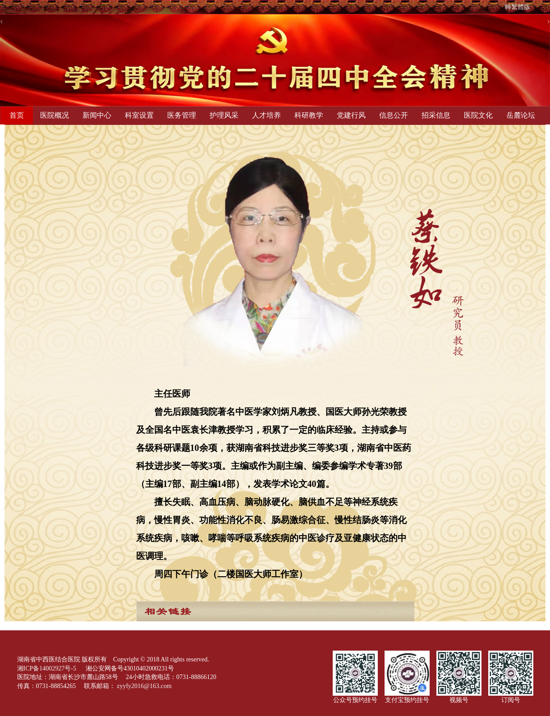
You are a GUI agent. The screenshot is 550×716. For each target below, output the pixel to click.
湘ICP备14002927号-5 (47, 668)
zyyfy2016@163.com (144, 686)
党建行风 (351, 115)
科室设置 (139, 115)
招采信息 (436, 115)
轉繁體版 (517, 7)
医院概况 (54, 115)
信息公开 (393, 115)
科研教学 (308, 115)
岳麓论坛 (520, 115)
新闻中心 (96, 115)
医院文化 (478, 115)
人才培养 (266, 115)
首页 (16, 115)
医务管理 (181, 115)
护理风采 (224, 115)
